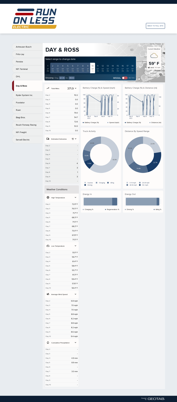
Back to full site (155, 26)
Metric (132, 78)
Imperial (117, 78)
